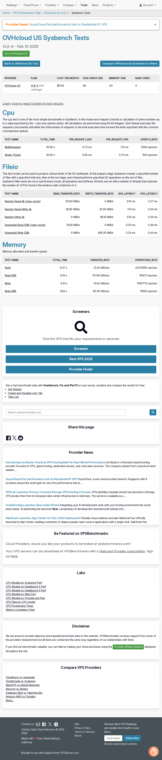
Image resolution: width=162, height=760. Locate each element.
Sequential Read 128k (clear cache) (25, 225)
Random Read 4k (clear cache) (23, 201)
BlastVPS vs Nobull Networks (23, 685)
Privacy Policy (82, 728)
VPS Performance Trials (27, 13)
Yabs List (13, 396)
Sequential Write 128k (17, 232)
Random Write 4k (14, 217)
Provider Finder (81, 369)
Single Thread (13, 155)
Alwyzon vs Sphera (17, 689)
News (95, 5)
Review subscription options (120, 743)
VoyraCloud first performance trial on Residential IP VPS (68, 24)
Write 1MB (10, 291)
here (14, 556)
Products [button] (108, 5)
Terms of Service (84, 731)
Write (8, 283)
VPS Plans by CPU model (20, 602)
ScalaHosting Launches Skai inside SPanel (32, 505)
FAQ (76, 724)
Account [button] (147, 5)
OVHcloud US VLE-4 (56, 13)
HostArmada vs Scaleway (21, 681)
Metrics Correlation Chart (20, 609)
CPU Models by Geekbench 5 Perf (26, 586)
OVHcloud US (12, 85)
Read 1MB (10, 275)
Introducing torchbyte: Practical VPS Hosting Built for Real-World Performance (55, 462)
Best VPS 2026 (81, 359)
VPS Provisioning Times (19, 606)
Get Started (14, 389)
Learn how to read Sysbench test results (33, 104)
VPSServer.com (69, 752)
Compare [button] (68, 5)
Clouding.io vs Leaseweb (20, 677)
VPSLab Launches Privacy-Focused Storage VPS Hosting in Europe (48, 492)
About (77, 735)
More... (10, 700)
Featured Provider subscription (122, 551)
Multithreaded (13, 147)
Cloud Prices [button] (31, 5)
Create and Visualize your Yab (25, 393)
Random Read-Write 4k (18, 209)
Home (6, 13)
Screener (81, 349)
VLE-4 (34, 85)
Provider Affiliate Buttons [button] (128, 646)
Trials (84, 5)
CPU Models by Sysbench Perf (24, 582)
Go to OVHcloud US (16, 53)
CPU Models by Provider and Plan (25, 598)
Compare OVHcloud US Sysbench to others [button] (129, 63)
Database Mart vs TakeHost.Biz (24, 692)
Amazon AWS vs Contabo (21, 696)
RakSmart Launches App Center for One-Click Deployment (43, 518)
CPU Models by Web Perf (21, 594)
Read (8, 267)
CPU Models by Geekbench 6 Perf (26, 590)
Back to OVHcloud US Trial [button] (21, 63)
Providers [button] (51, 5)
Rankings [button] (12, 5)
